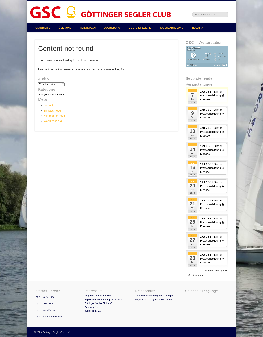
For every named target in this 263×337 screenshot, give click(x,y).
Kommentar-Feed (54, 115)
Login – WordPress (45, 310)
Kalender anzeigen (216, 270)
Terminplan (88, 27)
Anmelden (50, 105)
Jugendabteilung (171, 27)
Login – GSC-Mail (44, 303)
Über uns (65, 27)
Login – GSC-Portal (45, 297)
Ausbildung (112, 27)
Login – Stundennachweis (48, 316)
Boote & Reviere (140, 27)
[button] (196, 275)
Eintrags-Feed (52, 110)
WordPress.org (53, 120)
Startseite (42, 27)
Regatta (197, 27)
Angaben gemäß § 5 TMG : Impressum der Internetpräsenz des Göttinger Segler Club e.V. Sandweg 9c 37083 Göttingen (103, 303)
